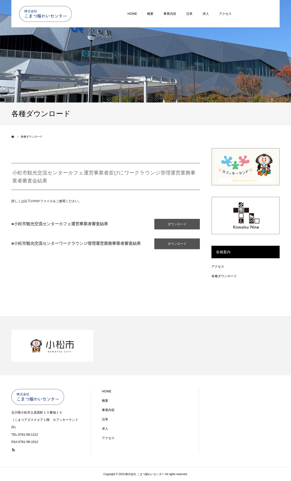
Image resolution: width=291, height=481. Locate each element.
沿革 (105, 419)
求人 (105, 428)
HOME (106, 391)
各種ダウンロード (224, 276)
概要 (105, 400)
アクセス (217, 266)
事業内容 (108, 410)
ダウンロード (177, 224)
